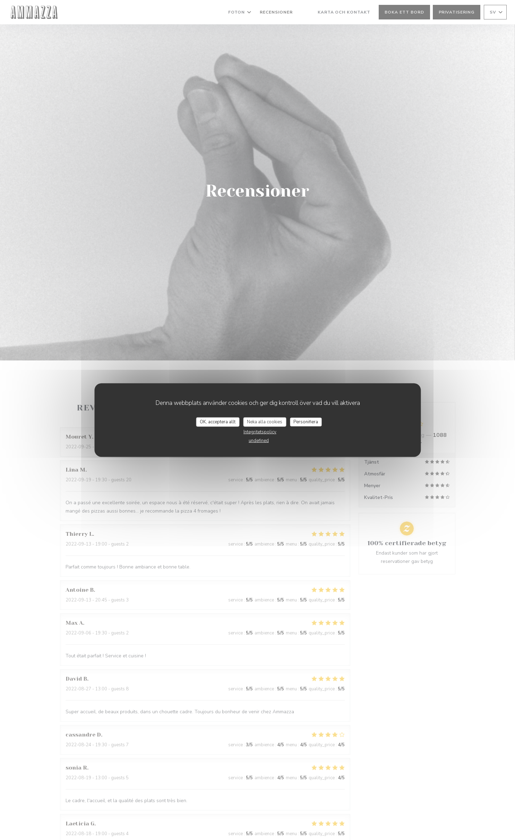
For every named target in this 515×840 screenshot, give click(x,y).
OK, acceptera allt (217, 421)
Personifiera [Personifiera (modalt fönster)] (305, 421)
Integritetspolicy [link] (259, 432)
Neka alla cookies (264, 421)
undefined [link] (259, 441)
